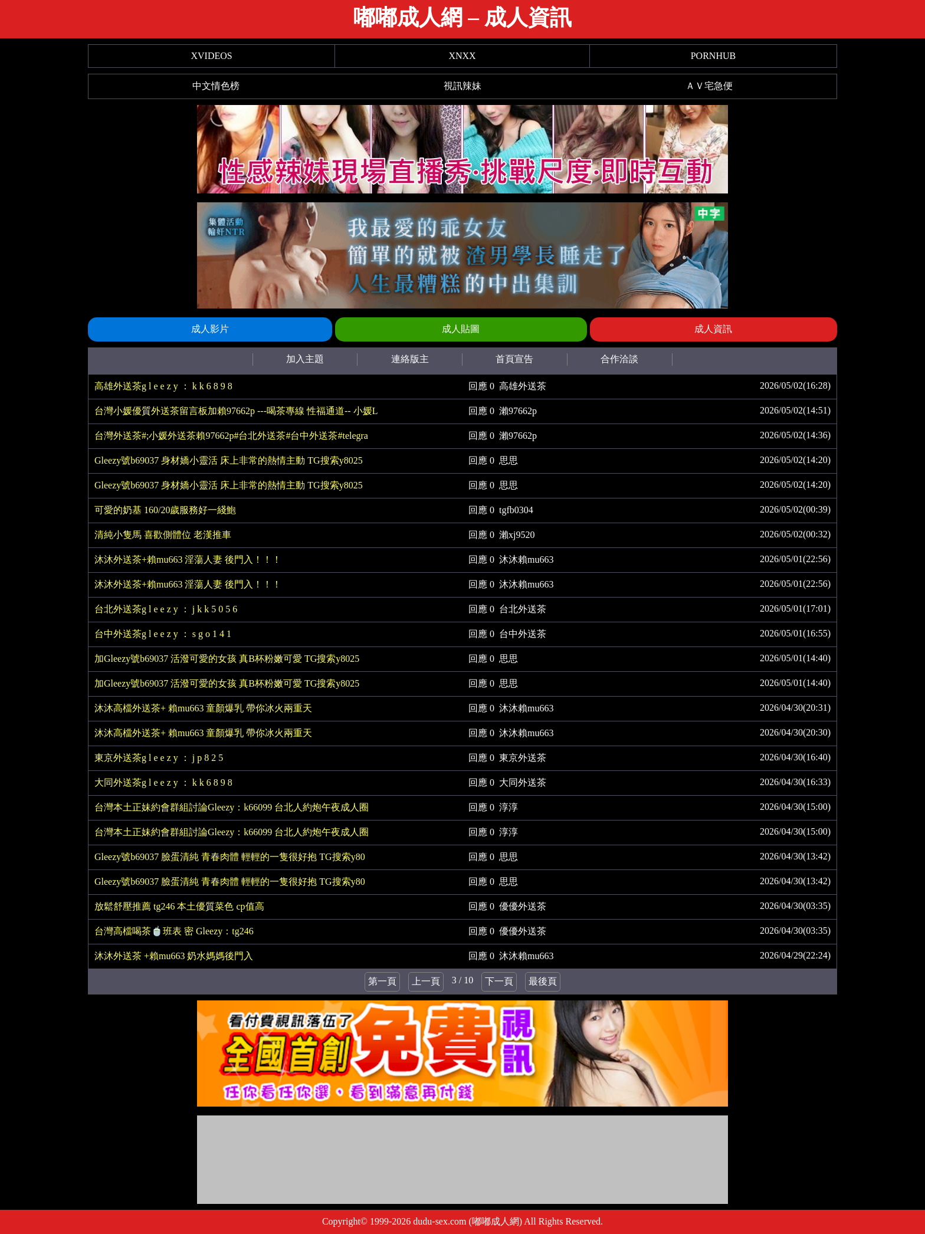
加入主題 (305, 359)
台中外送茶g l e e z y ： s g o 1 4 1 (162, 634)
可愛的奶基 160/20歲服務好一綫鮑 (165, 510)
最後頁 (543, 981)
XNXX (461, 56)
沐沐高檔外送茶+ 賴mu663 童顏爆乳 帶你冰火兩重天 (203, 708)
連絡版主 (410, 359)
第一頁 (382, 981)
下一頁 (499, 981)
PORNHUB (713, 56)
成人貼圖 (461, 329)
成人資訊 (713, 329)
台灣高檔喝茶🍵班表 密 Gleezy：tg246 (174, 931)
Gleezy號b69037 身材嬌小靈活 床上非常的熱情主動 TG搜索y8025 (228, 460)
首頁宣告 (514, 359)
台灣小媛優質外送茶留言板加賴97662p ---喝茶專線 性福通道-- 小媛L (236, 411)
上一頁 (426, 981)
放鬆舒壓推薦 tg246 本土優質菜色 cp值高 (179, 906)
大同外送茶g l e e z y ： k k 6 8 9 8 (163, 782)
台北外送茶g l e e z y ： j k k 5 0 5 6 (165, 609)
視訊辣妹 (462, 86)
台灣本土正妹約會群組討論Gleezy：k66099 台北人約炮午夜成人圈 (231, 807)
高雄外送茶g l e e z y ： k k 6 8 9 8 (163, 386)
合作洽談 (619, 359)
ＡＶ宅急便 (709, 86)
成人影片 (210, 329)
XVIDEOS (211, 56)
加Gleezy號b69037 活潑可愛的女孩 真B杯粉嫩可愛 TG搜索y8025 (226, 659)
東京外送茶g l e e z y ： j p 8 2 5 (158, 758)
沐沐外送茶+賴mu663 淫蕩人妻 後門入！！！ (187, 559)
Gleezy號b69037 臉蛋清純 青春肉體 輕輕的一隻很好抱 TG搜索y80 (229, 857)
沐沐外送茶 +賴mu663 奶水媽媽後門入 (173, 956)
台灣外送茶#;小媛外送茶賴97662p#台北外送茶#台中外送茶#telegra (231, 436)
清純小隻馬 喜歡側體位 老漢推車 (162, 535)
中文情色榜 (216, 86)
